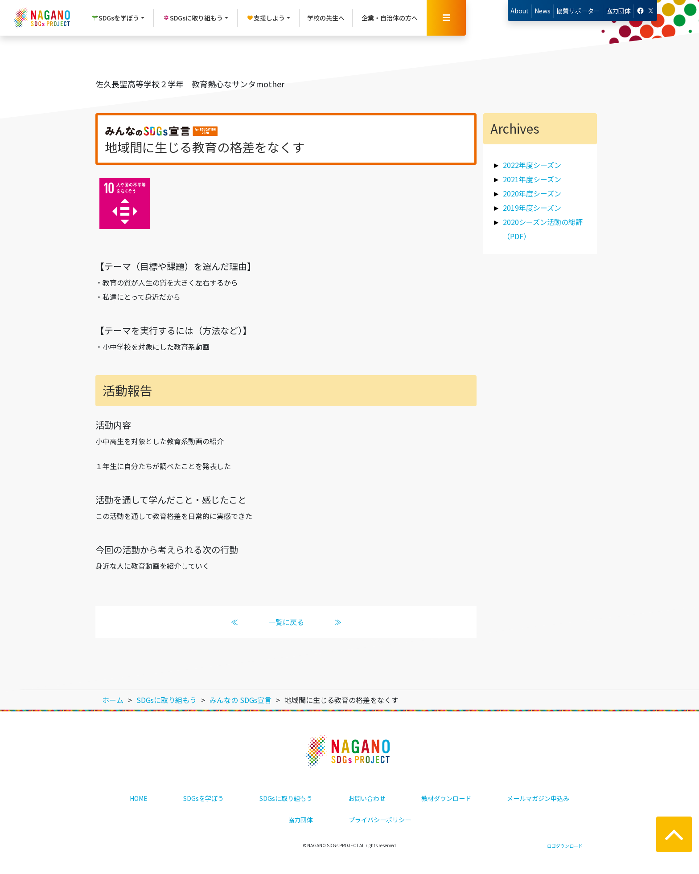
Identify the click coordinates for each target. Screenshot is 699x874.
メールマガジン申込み (538, 798)
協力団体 (618, 10)
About (519, 10)
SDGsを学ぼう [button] (115, 17)
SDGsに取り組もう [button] (193, 17)
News (543, 10)
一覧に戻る (286, 622)
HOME (139, 798)
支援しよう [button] (266, 17)
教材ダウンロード (446, 798)
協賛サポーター (578, 10)
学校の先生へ (326, 17)
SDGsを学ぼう (203, 798)
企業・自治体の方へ (390, 17)
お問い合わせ (367, 798)
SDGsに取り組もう (285, 798)
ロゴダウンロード (565, 845)
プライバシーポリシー (380, 819)
